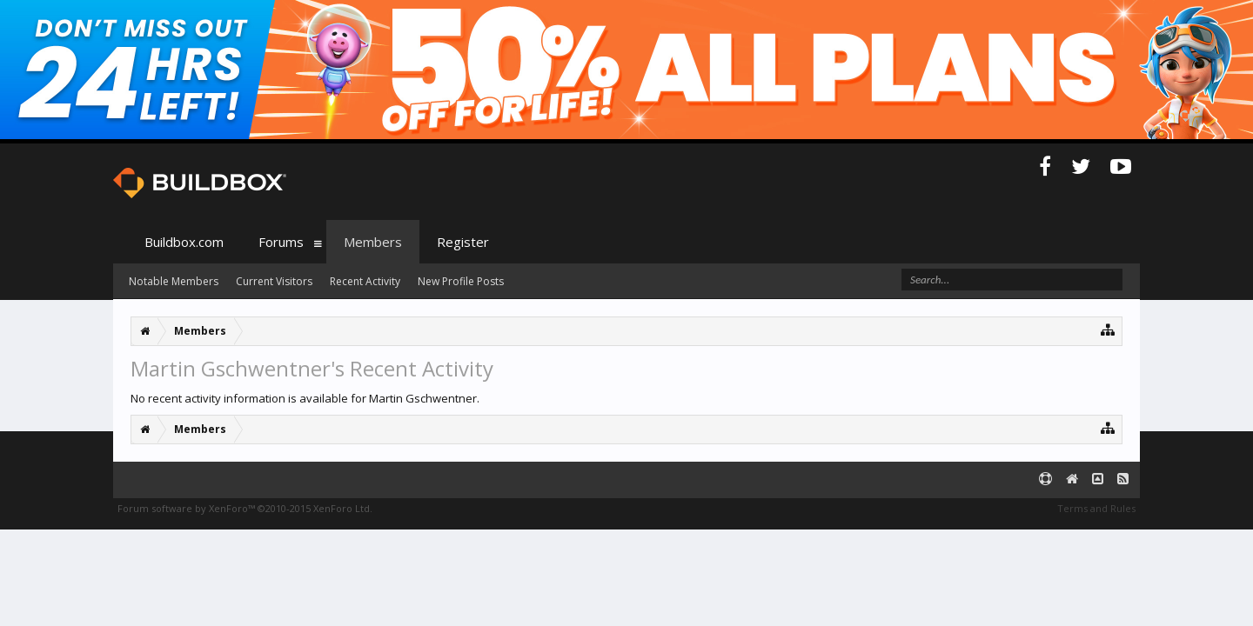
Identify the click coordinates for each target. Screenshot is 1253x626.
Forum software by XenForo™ (244, 508)
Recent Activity (365, 281)
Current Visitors (274, 281)
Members (373, 241)
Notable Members (173, 281)
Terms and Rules (1096, 508)
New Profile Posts (461, 281)
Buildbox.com (184, 241)
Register (463, 241)
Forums (281, 241)
